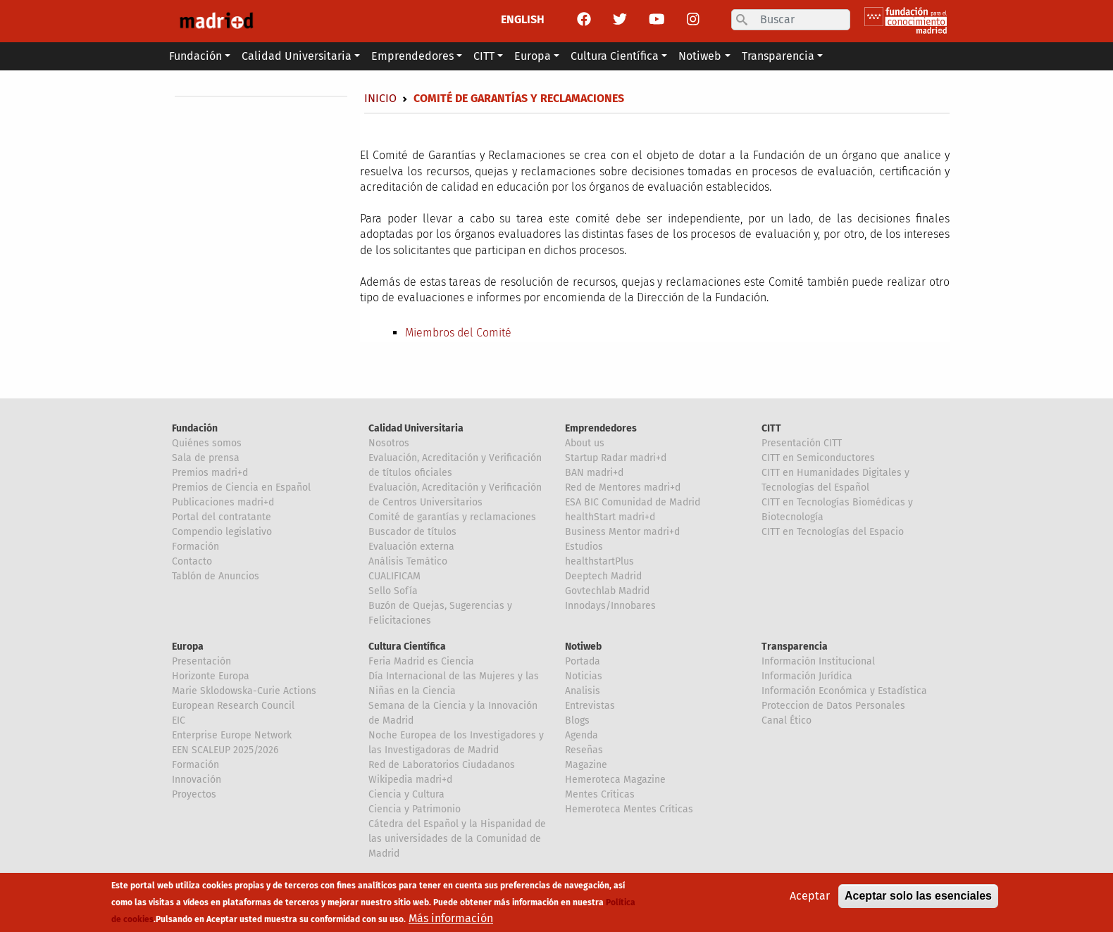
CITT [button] (484, 56)
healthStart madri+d (610, 517)
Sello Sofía (393, 591)
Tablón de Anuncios (215, 576)
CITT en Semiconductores (818, 458)
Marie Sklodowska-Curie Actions (244, 691)
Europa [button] (532, 56)
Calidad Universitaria (416, 428)
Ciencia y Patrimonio (414, 809)
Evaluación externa (411, 547)
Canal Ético (786, 720)
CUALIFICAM (394, 576)
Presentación (201, 661)
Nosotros (388, 443)
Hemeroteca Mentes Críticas (629, 809)
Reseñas (584, 750)
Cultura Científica (407, 647)
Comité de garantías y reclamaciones (452, 517)
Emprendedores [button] (412, 56)
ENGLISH (523, 19)
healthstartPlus (599, 561)
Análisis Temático (407, 561)
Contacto (192, 561)
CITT (771, 428)
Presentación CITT (801, 443)
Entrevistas (590, 706)
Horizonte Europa (210, 676)
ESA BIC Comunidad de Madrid (632, 502)
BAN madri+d (594, 473)
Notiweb (583, 647)
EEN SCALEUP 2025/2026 (225, 750)
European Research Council (233, 706)
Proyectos (194, 794)
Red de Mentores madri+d (622, 487)
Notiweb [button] (699, 56)
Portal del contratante (221, 517)
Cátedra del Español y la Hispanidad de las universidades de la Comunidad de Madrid (457, 838)
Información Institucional (818, 661)
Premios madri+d (210, 473)
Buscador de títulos (412, 532)
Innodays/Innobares (610, 606)
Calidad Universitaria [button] (297, 56)
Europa (188, 647)
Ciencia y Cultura (406, 794)
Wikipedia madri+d (410, 780)
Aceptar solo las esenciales (918, 898)
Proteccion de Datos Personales (833, 706)
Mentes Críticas (600, 794)
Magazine (586, 765)
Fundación (195, 428)
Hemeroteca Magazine (615, 780)
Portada (582, 661)
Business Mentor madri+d (622, 532)
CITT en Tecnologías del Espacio (832, 532)
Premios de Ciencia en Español (241, 487)
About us (584, 443)
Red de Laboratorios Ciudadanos (441, 765)
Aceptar (810, 898)
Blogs (577, 720)
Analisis (582, 691)
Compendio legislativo (222, 532)
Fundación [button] (195, 56)
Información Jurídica (806, 676)
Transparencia (794, 647)
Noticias (583, 676)
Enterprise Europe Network (232, 735)
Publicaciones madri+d (223, 502)
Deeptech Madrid (603, 576)
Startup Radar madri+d (615, 458)
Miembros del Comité (458, 332)
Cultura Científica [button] (615, 56)
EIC (178, 720)
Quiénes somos (207, 443)
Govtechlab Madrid (607, 591)
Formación (195, 547)
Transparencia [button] (778, 56)
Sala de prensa (206, 458)
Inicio (380, 98)
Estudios (584, 547)
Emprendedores (601, 428)
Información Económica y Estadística (844, 691)
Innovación (196, 780)
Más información (451, 920)
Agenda (581, 735)
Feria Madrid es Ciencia (421, 661)
